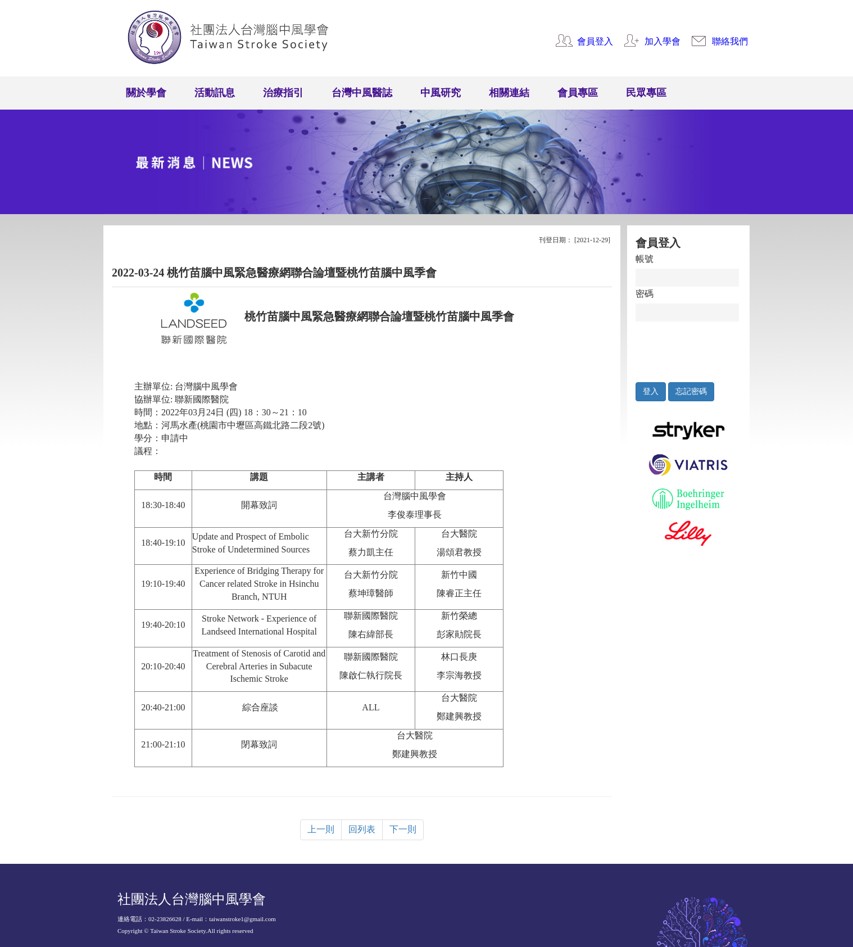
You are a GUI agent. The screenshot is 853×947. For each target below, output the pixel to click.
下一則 (402, 829)
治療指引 (283, 92)
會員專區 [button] (577, 92)
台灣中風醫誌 (362, 92)
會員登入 (595, 41)
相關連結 (509, 92)
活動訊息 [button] (214, 92)
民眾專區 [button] (646, 92)
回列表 (361, 829)
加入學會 (662, 41)
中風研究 (440, 92)
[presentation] (687, 349)
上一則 (320, 829)
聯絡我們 (730, 41)
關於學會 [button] (146, 92)
